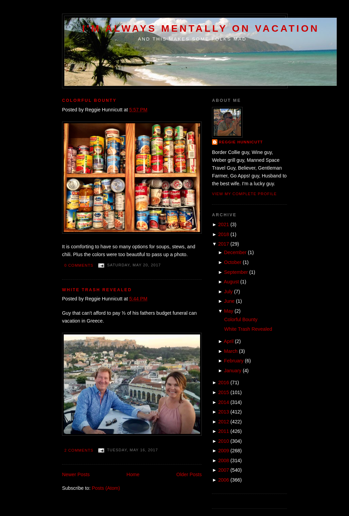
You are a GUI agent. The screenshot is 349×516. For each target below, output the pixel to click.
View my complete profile (244, 194)
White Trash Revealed (97, 289)
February (233, 360)
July (228, 291)
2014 (223, 402)
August (231, 281)
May (228, 311)
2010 (223, 441)
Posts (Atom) (106, 488)
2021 (223, 224)
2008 (223, 460)
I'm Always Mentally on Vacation (200, 28)
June (229, 301)
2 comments (78, 450)
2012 (223, 421)
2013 (223, 412)
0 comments (78, 265)
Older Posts (189, 474)
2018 (223, 234)
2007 (223, 470)
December (235, 252)
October (232, 262)
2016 (223, 382)
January (232, 370)
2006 (223, 480)
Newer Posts (76, 474)
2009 (223, 450)
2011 (223, 431)
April (229, 341)
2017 (223, 244)
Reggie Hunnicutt (241, 142)
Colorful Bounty (89, 100)
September (236, 272)
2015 (223, 392)
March (231, 351)
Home (132, 474)
